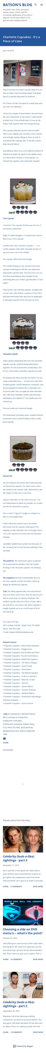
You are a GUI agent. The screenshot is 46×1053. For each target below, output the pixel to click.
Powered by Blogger (23, 1046)
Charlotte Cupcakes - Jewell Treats (18, 666)
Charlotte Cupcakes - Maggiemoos (18, 649)
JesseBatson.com (11, 731)
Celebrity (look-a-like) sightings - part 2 (18, 1004)
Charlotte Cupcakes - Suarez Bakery (18, 686)
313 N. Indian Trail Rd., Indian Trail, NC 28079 (21, 625)
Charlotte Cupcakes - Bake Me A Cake (19, 680)
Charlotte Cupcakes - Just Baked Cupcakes (21, 673)
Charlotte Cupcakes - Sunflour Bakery (19, 693)
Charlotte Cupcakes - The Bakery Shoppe (20, 663)
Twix (5, 734)
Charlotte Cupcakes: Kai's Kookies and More (21, 652)
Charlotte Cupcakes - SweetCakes (17, 669)
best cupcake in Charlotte (15, 717)
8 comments (16, 959)
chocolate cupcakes (12, 724)
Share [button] (5, 742)
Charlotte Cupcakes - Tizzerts (16, 683)
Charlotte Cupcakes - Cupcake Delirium (20, 690)
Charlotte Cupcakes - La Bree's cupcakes (20, 676)
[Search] (35, 4)
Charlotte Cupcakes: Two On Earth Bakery (21, 656)
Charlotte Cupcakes (12, 721)
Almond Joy (15, 714)
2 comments (16, 1032)
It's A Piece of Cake (11, 727)
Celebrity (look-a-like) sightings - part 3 (18, 858)
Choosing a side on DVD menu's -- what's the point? (22, 931)
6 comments (16, 886)
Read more (38, 886)
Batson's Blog (17, 4)
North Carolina (27, 731)
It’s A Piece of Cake (10, 103)
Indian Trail (28, 724)
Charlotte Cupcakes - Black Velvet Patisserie (21, 646)
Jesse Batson (27, 727)
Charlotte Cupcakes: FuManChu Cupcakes (21, 659)
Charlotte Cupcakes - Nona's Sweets (18, 703)
